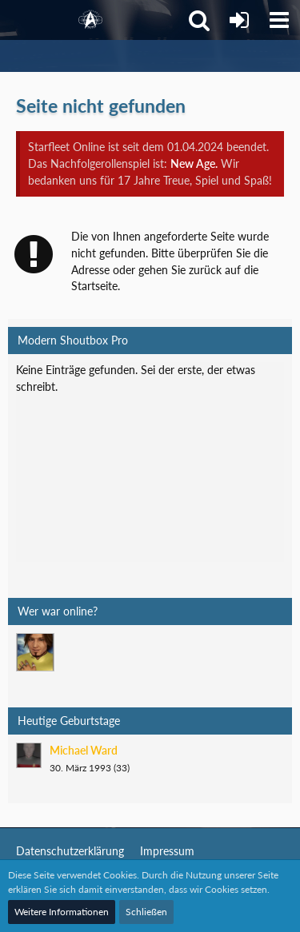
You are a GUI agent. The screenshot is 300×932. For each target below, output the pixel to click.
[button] (279, 20)
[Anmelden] (239, 20)
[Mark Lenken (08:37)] (35, 652)
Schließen (146, 912)
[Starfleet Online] (90, 20)
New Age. (194, 163)
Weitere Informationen (61, 912)
